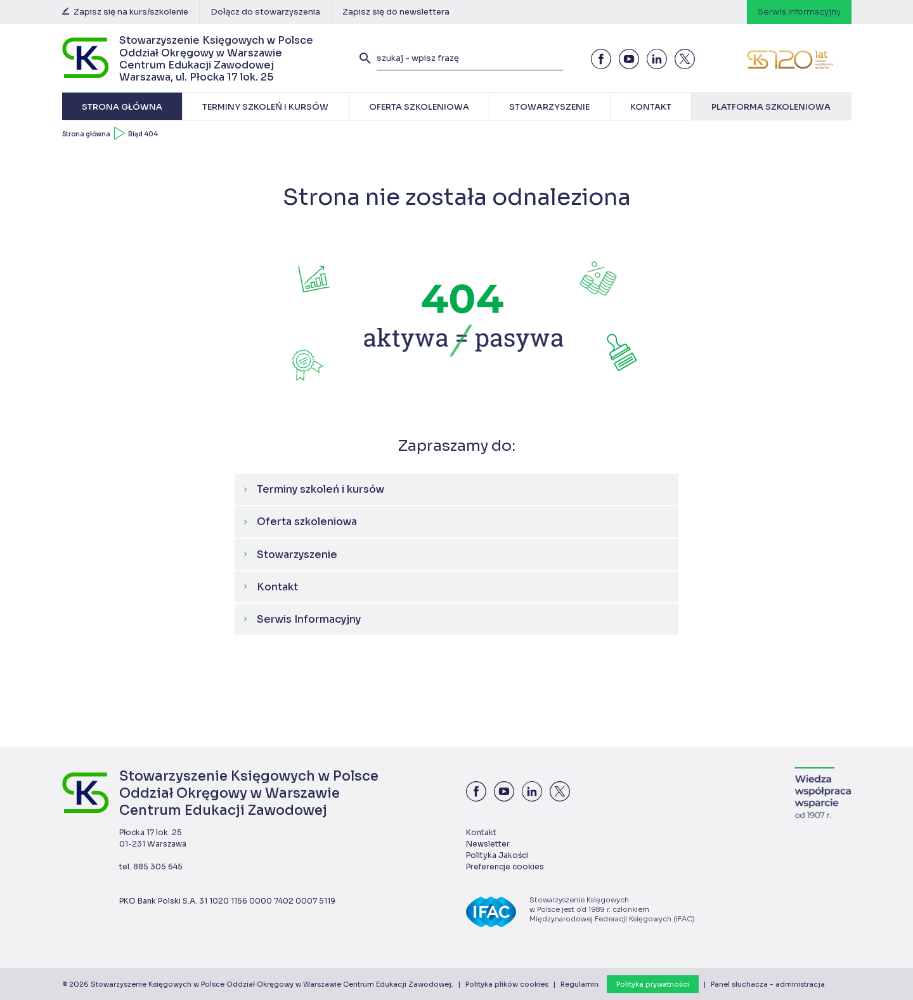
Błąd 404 (143, 134)
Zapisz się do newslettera (396, 11)
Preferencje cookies (505, 866)
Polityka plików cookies (506, 984)
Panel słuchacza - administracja (768, 984)
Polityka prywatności (652, 984)
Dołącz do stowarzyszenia (265, 11)
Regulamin (579, 984)
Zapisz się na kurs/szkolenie (125, 11)
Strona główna (86, 134)
